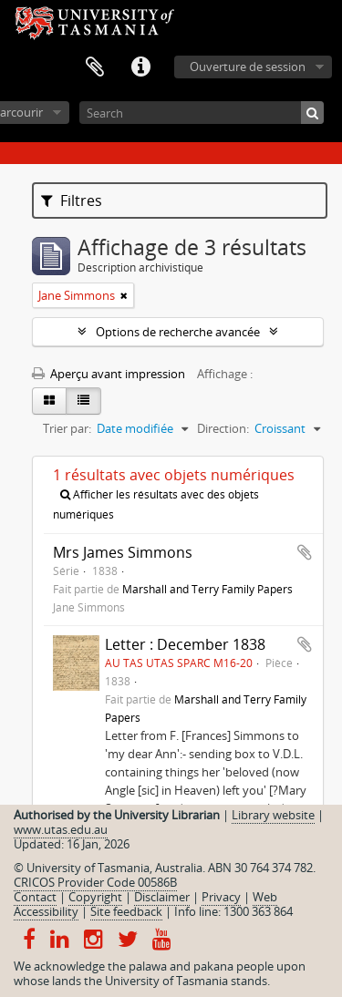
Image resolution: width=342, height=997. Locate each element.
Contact (35, 897)
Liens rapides (140, 67)
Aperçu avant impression (108, 373)
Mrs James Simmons (122, 552)
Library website (273, 815)
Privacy (221, 897)
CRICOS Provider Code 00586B (95, 882)
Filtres (71, 200)
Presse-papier (95, 67)
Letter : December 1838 (185, 644)
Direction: (223, 428)
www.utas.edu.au (61, 829)
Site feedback (126, 911)
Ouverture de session (248, 66)
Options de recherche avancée (178, 332)
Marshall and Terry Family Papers (207, 588)
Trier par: (67, 428)
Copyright (95, 897)
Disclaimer (162, 897)
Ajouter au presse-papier (304, 552)
